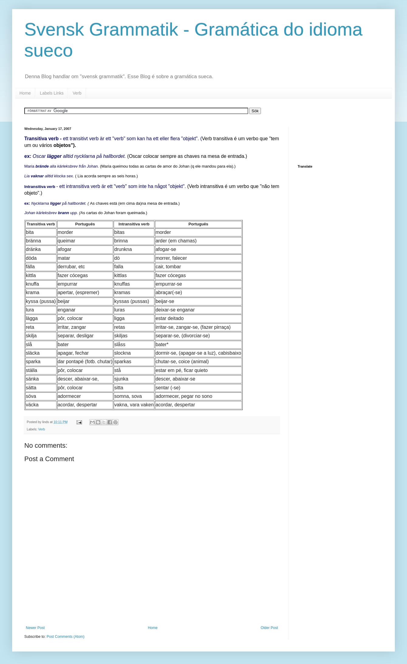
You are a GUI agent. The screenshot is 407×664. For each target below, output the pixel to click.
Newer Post (35, 628)
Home (25, 93)
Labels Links (51, 93)
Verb (77, 93)
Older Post (269, 628)
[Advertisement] (151, 609)
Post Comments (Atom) (65, 636)
